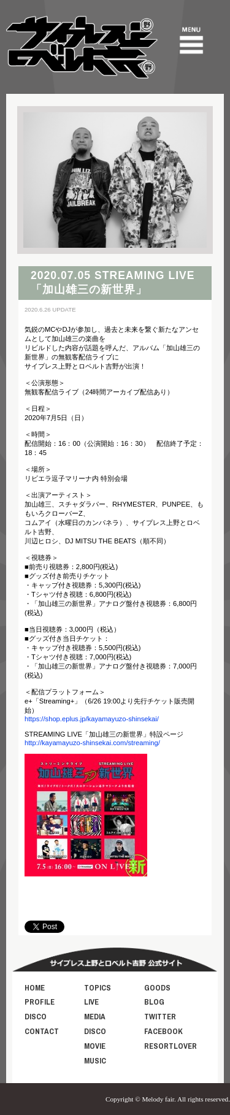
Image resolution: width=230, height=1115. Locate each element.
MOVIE (94, 1046)
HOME (35, 988)
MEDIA (94, 1016)
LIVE (91, 1002)
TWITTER (160, 1016)
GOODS (157, 988)
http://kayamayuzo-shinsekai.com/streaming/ (92, 742)
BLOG (154, 1002)
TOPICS (97, 988)
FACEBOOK (163, 1031)
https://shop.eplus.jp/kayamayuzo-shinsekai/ (92, 718)
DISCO (36, 1016)
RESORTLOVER (170, 1046)
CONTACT (42, 1031)
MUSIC (95, 1061)
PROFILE (40, 1002)
